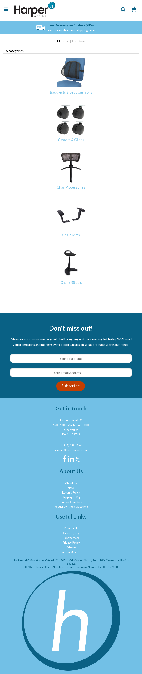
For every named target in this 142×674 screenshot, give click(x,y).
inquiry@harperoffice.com (71, 450)
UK (79, 552)
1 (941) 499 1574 (71, 445)
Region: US (67, 552)
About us (71, 483)
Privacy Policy (71, 542)
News (71, 487)
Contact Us (71, 528)
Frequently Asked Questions (71, 506)
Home (62, 41)
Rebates (71, 547)
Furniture (78, 41)
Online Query (71, 533)
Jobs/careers (71, 537)
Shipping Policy (71, 497)
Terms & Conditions (71, 502)
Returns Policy (71, 492)
